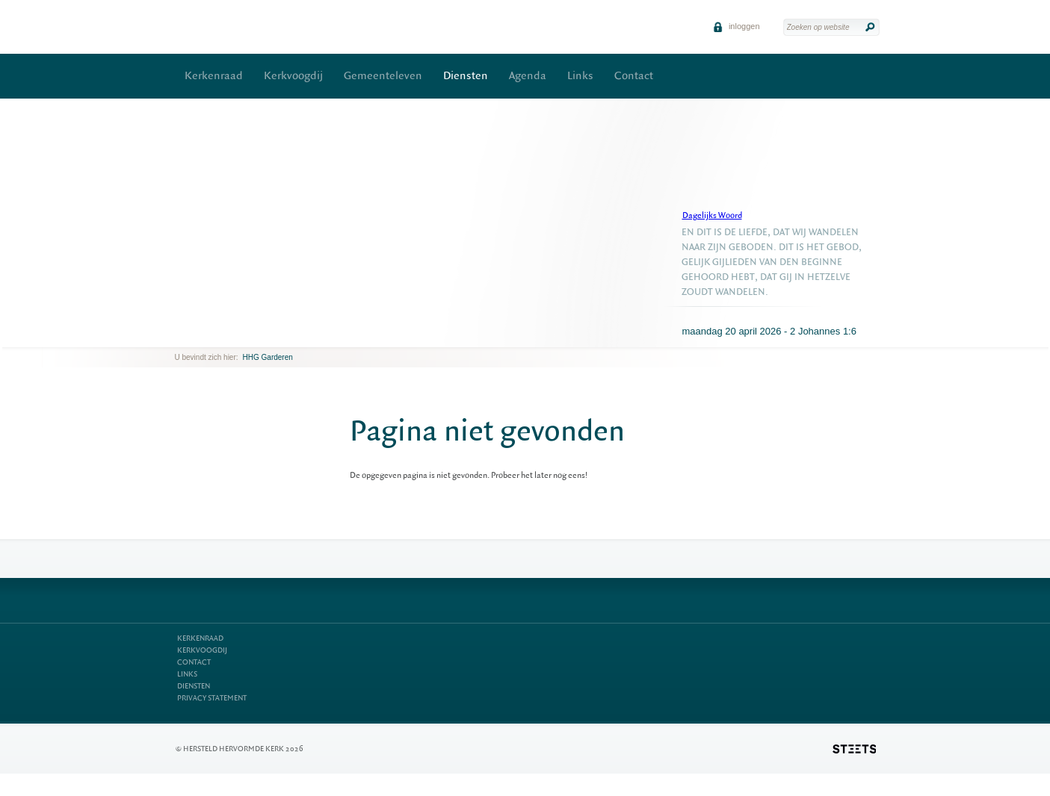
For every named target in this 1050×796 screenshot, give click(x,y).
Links (580, 76)
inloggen (736, 26)
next (196, 335)
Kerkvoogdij (293, 76)
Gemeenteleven (383, 76)
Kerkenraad (214, 76)
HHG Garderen (268, 357)
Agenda (527, 76)
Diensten (465, 76)
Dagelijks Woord (712, 215)
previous (178, 335)
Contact (633, 76)
